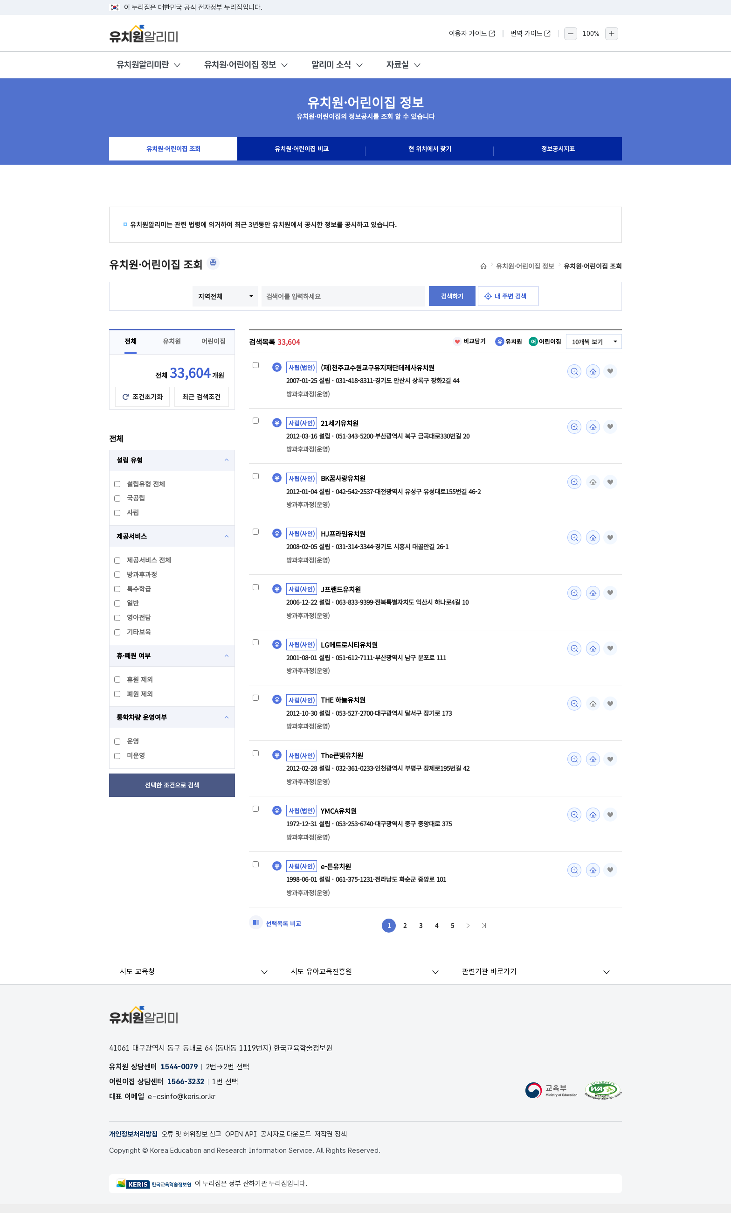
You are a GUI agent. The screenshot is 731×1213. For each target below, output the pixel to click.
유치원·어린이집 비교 (301, 151)
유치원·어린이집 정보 (240, 64)
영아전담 (133, 617)
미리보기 (572, 371)
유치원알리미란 (143, 64)
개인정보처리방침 (135, 1142)
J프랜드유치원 (342, 592)
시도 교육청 (138, 980)
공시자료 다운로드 (300, 1142)
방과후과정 (136, 574)
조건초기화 (147, 396)
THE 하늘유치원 (345, 704)
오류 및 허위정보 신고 (198, 1142)
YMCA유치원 (340, 817)
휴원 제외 (134, 679)
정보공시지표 (558, 151)
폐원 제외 (134, 693)
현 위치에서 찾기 (430, 151)
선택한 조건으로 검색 (172, 785)
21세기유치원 (341, 423)
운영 (127, 741)
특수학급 (133, 588)
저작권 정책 (348, 1142)
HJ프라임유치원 (345, 536)
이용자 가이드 (472, 33)
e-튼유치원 (337, 873)
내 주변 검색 (513, 296)
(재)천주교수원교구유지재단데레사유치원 (382, 368)
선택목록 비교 (285, 931)
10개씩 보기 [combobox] (586, 342)
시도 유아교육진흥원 (321, 980)
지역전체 (207, 296)
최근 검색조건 (201, 396)
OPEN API (251, 1142)
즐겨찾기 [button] (609, 371)
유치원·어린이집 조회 (173, 151)
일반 (127, 602)
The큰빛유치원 (343, 761)
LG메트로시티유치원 (351, 648)
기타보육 (133, 631)
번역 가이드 (530, 33)
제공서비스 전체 (143, 560)
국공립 (130, 497)
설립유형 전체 (140, 483)
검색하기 (450, 296)
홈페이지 (590, 371)
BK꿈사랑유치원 (345, 480)
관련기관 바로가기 (489, 980)
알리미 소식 (331, 64)
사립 (127, 512)
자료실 (397, 64)
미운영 (130, 755)
